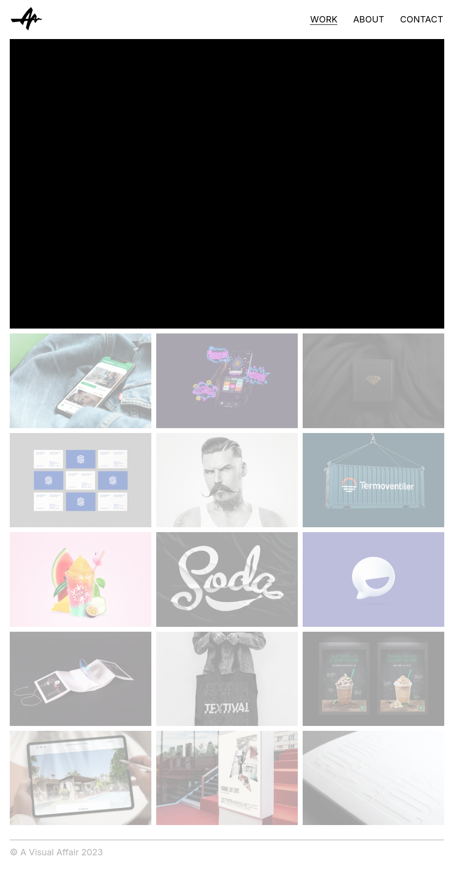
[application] (227, 184)
